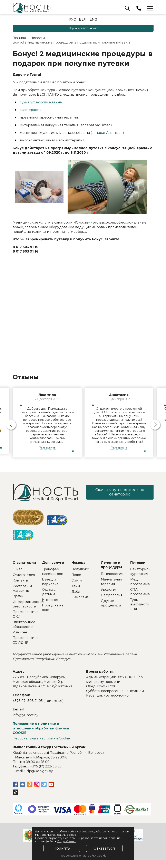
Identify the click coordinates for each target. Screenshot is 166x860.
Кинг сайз (80, 597)
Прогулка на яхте (52, 607)
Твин (75, 586)
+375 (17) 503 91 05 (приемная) (38, 701)
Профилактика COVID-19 (24, 640)
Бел (82, 19)
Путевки (137, 563)
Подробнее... (66, 841)
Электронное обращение (24, 624)
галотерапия (31, 110)
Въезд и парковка (50, 581)
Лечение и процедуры (111, 565)
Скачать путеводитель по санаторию (119, 492)
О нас (17, 569)
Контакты (21, 580)
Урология (109, 590)
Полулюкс (80, 569)
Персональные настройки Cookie (41, 738)
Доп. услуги (53, 563)
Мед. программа (140, 581)
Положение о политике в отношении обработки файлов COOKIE (41, 728)
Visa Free (20, 632)
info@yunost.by (25, 715)
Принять (61, 848)
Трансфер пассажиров (52, 571)
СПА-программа (140, 592)
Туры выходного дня (139, 604)
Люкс (76, 575)
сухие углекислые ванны (41, 102)
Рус (72, 19)
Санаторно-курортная (140, 571)
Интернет (50, 600)
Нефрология (112, 595)
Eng (93, 19)
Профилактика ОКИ (24, 614)
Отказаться (104, 848)
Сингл (76, 580)
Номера (78, 563)
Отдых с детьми (49, 592)
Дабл (75, 592)
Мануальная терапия (111, 581)
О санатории (24, 563)
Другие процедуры (111, 603)
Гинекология (112, 574)
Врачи (18, 596)
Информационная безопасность (24, 604)
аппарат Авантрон (107, 133)
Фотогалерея (24, 575)
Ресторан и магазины (22, 588)
